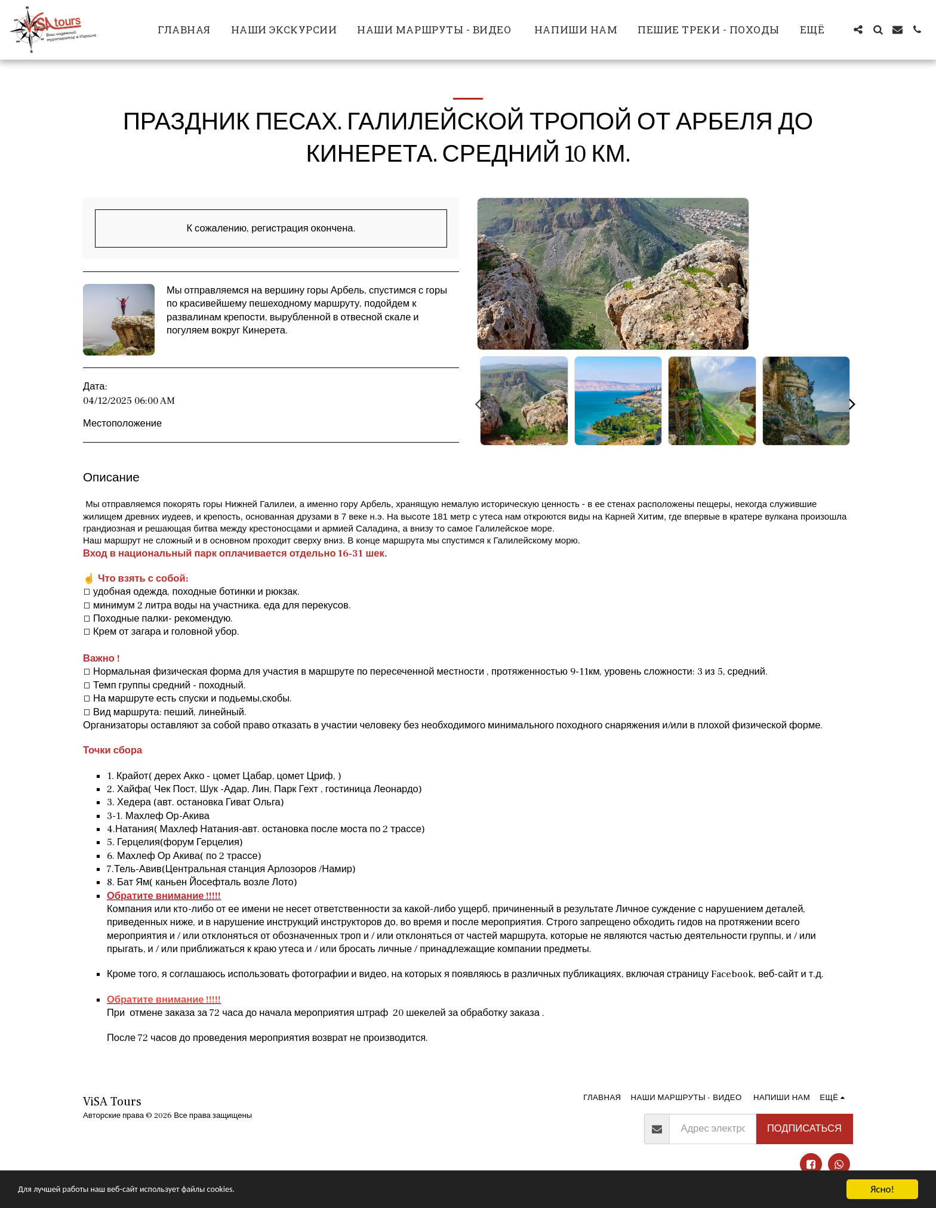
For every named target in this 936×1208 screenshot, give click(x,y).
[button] (858, 29)
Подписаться (804, 1128)
